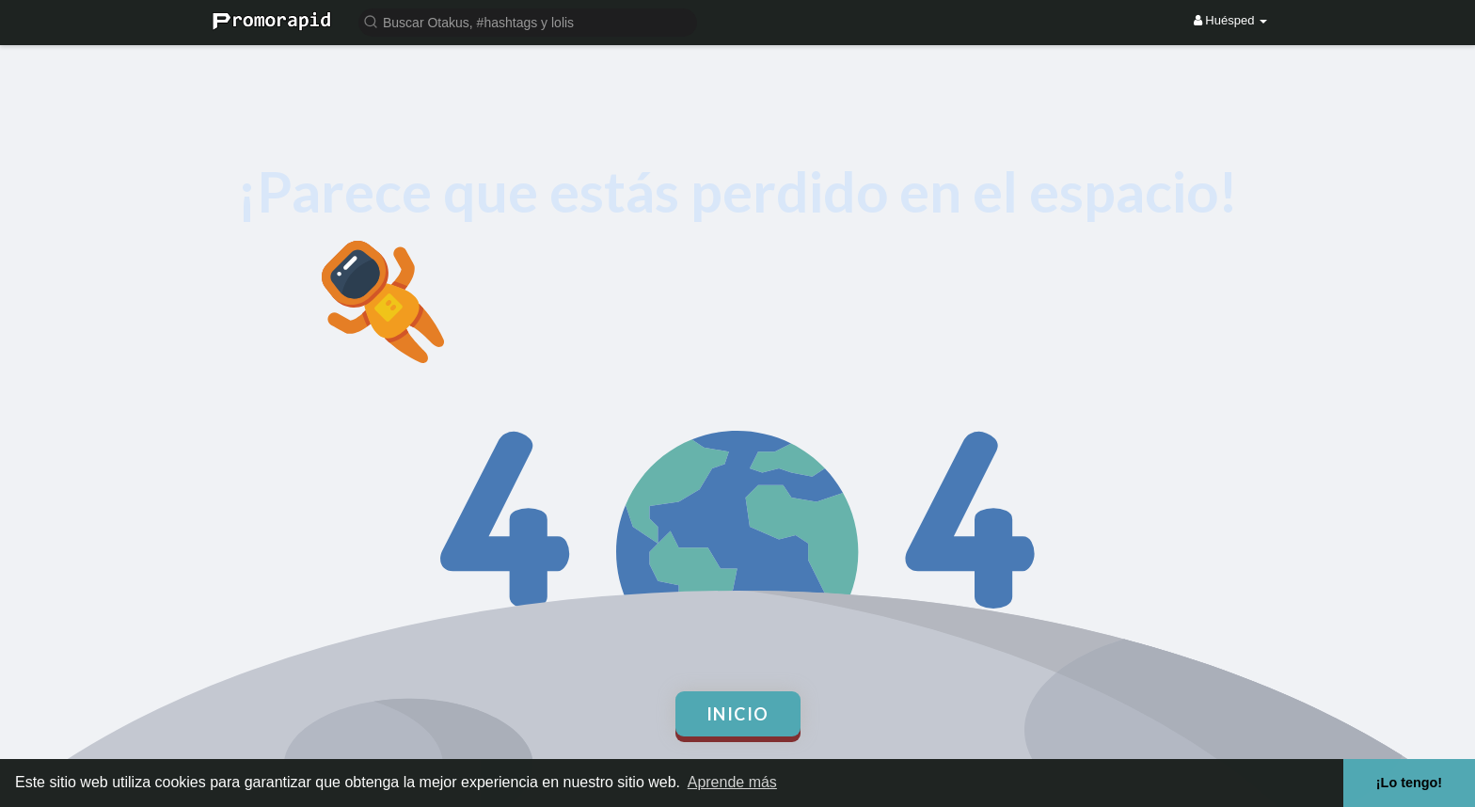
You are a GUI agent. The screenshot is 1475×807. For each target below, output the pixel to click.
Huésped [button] (1230, 20)
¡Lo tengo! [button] (1409, 782)
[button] (528, 21)
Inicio (737, 714)
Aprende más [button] (732, 782)
